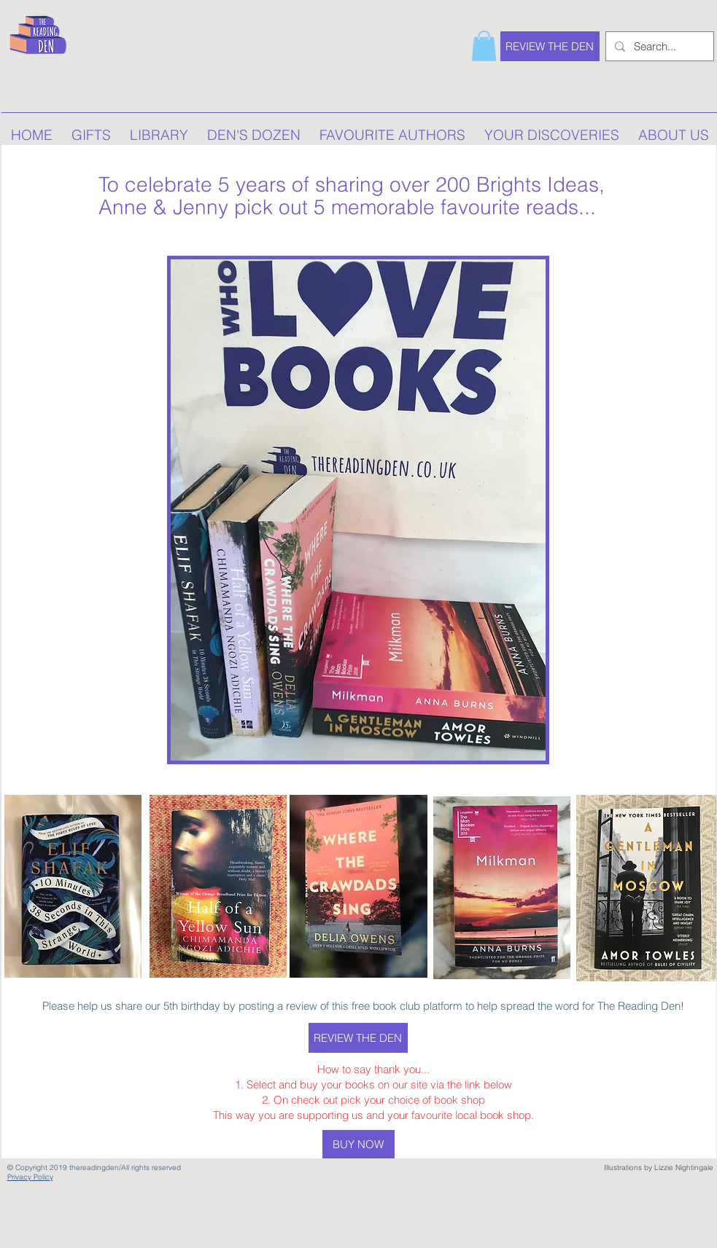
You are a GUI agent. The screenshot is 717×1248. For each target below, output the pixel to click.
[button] (484, 46)
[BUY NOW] (358, 1144)
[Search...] (658, 46)
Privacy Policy (30, 1177)
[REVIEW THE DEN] (550, 46)
